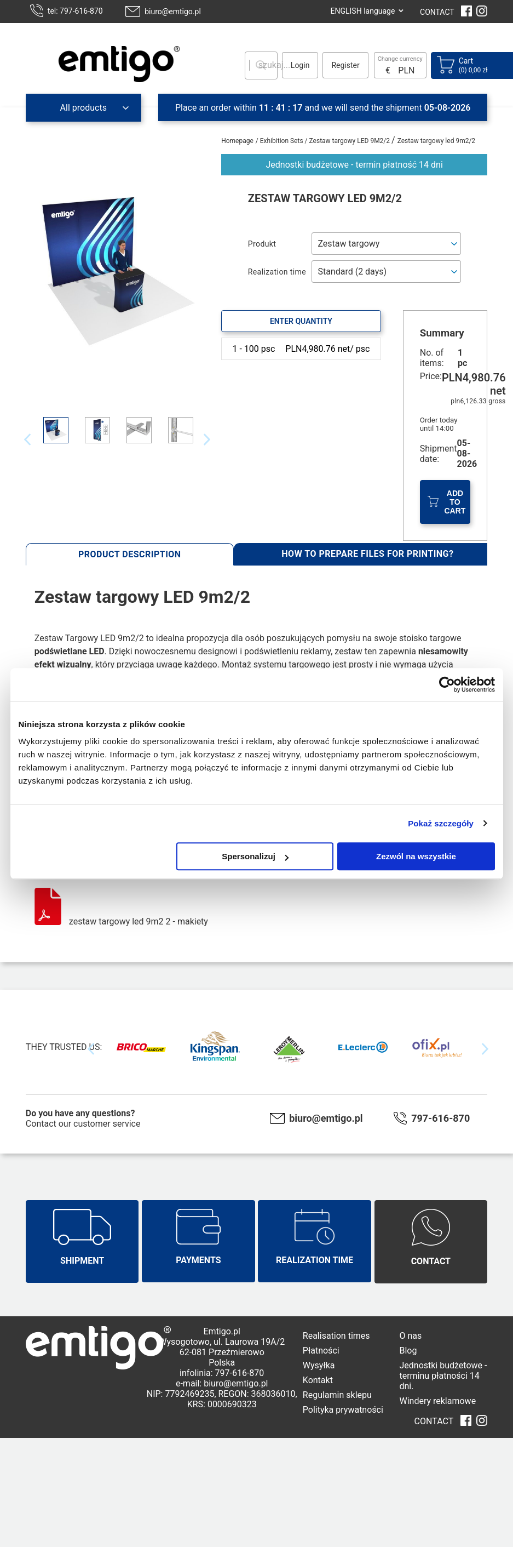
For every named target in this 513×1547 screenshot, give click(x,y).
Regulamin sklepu (337, 1395)
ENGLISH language (363, 11)
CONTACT (437, 12)
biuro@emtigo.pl (173, 11)
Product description (129, 554)
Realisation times (336, 1336)
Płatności (321, 1350)
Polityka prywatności (343, 1410)
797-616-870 (440, 1118)
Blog (408, 1350)
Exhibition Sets (282, 141)
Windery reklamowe (437, 1401)
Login (300, 65)
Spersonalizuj (255, 856)
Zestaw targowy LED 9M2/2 (350, 141)
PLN (406, 70)
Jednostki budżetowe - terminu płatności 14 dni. (443, 1375)
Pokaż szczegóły (441, 823)
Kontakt (318, 1380)
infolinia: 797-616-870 (222, 1373)
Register (345, 65)
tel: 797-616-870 (75, 11)
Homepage (237, 141)
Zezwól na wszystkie (416, 856)
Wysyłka (319, 1365)
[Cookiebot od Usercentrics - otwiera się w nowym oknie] (447, 684)
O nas (410, 1336)
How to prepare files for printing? (367, 554)
